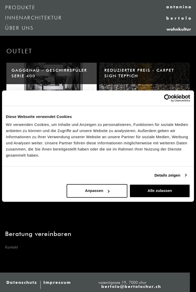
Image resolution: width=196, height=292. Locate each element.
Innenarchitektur (33, 17)
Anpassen (97, 190)
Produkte (20, 7)
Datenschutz (21, 283)
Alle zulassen (160, 190)
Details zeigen (167, 175)
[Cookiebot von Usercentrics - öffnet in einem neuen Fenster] (167, 98)
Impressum (57, 283)
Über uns (19, 28)
